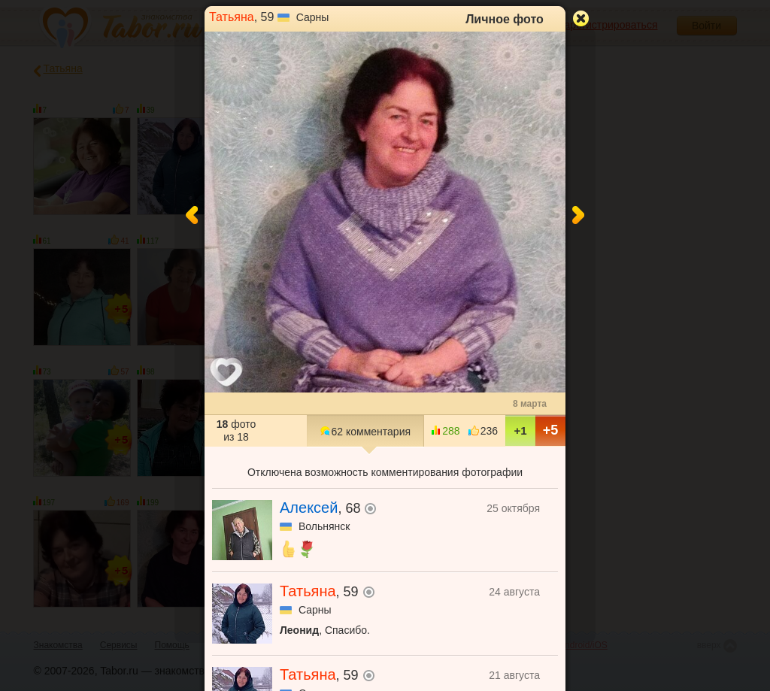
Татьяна (231, 17)
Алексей (309, 507)
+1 (520, 430)
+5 (551, 430)
